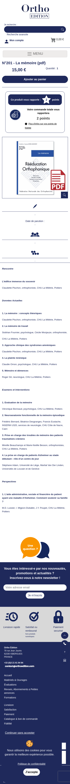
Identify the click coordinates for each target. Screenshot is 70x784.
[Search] (31, 29)
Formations (10, 697)
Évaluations (10, 684)
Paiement (9, 714)
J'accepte (31, 772)
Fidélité (8, 723)
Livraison (9, 705)
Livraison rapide (11, 627)
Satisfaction (10, 709)
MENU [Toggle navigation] (35, 53)
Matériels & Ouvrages (15, 680)
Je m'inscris (35, 595)
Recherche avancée (17, 34)
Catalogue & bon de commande (21, 719)
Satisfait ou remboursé (35, 632)
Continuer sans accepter (19, 732)
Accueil (8, 675)
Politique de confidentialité (32, 763)
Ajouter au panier (35, 79)
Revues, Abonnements (16, 689)
